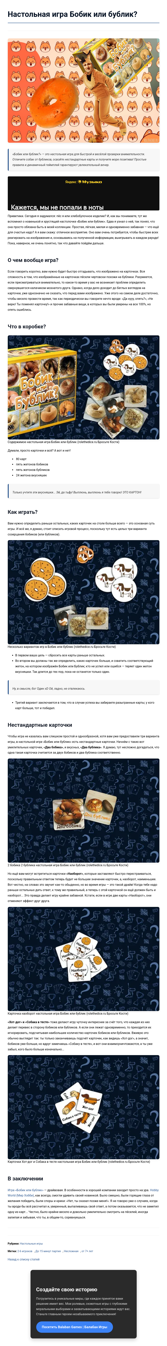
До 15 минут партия (48, 1251)
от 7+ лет (87, 1251)
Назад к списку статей (24, 1259)
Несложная (71, 1251)
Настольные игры (31, 1243)
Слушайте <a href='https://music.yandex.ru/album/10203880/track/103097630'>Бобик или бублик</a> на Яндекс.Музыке (83, 193)
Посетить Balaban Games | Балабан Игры (74, 1327)
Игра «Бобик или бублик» (26, 1190)
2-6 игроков (24, 1251)
